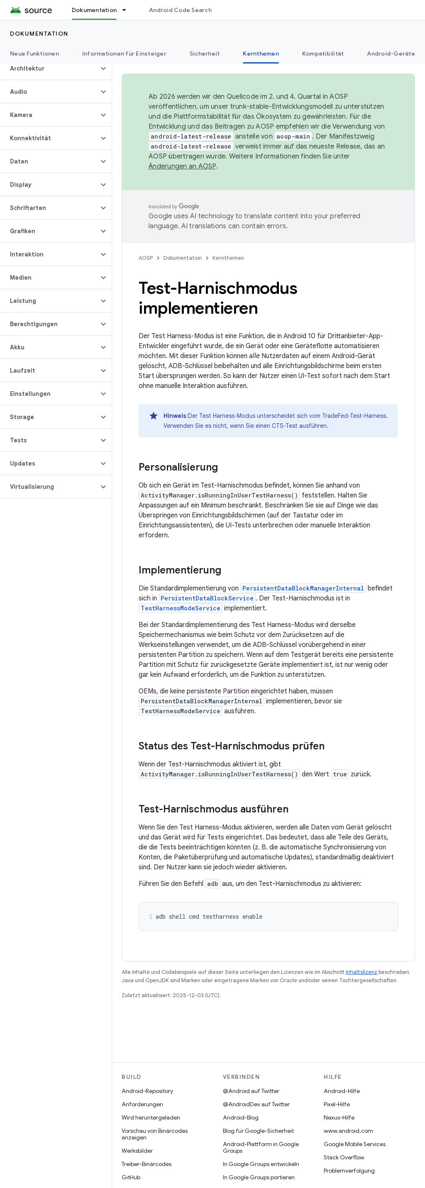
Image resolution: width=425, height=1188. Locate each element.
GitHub (131, 1177)
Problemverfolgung (349, 1170)
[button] (49, 68)
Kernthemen (228, 257)
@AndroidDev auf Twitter (256, 1104)
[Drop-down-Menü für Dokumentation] (128, 10)
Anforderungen (142, 1104)
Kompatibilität (323, 53)
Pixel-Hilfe (337, 1104)
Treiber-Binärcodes (146, 1164)
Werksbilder (137, 1150)
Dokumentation (39, 33)
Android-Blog (241, 1117)
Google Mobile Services (355, 1144)
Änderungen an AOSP (182, 166)
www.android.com (348, 1130)
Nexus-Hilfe (339, 1117)
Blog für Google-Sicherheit (258, 1130)
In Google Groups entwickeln (261, 1164)
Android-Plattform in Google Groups (261, 1147)
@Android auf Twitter (251, 1091)
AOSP (146, 257)
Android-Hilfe (342, 1091)
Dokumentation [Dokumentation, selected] (94, 10)
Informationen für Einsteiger (124, 53)
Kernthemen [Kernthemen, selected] (261, 53)
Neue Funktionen (34, 53)
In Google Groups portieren (259, 1177)
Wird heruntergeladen (151, 1117)
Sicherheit (205, 53)
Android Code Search (180, 10)
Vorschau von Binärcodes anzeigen (155, 1134)
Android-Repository (147, 1091)
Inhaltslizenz (361, 972)
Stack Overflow (344, 1157)
